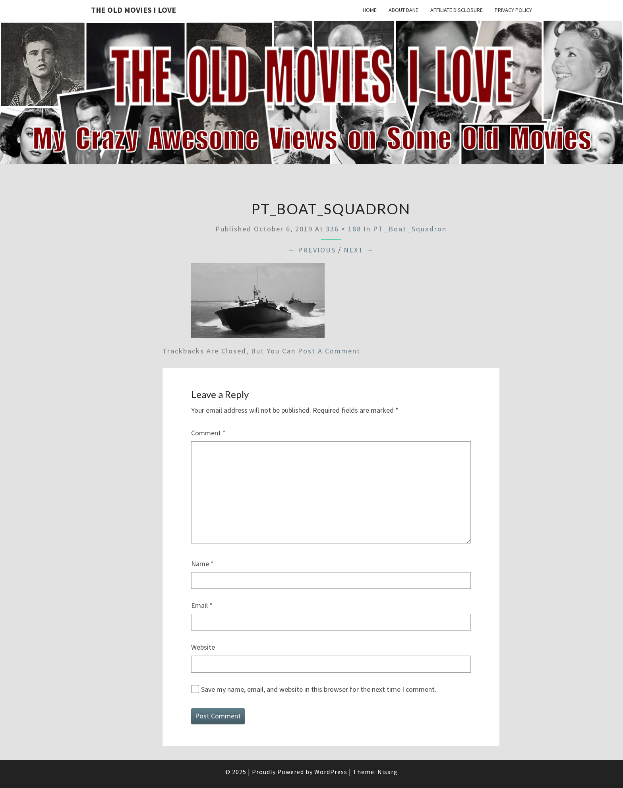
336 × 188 (343, 228)
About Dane (403, 10)
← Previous (312, 249)
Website (203, 647)
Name (202, 563)
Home (370, 10)
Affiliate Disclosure (456, 10)
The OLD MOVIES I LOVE (133, 10)
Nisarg (387, 772)
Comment (208, 432)
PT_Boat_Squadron (410, 228)
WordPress (330, 772)
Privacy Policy (513, 10)
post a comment (329, 350)
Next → (359, 249)
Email (202, 605)
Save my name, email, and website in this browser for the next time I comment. (318, 689)
